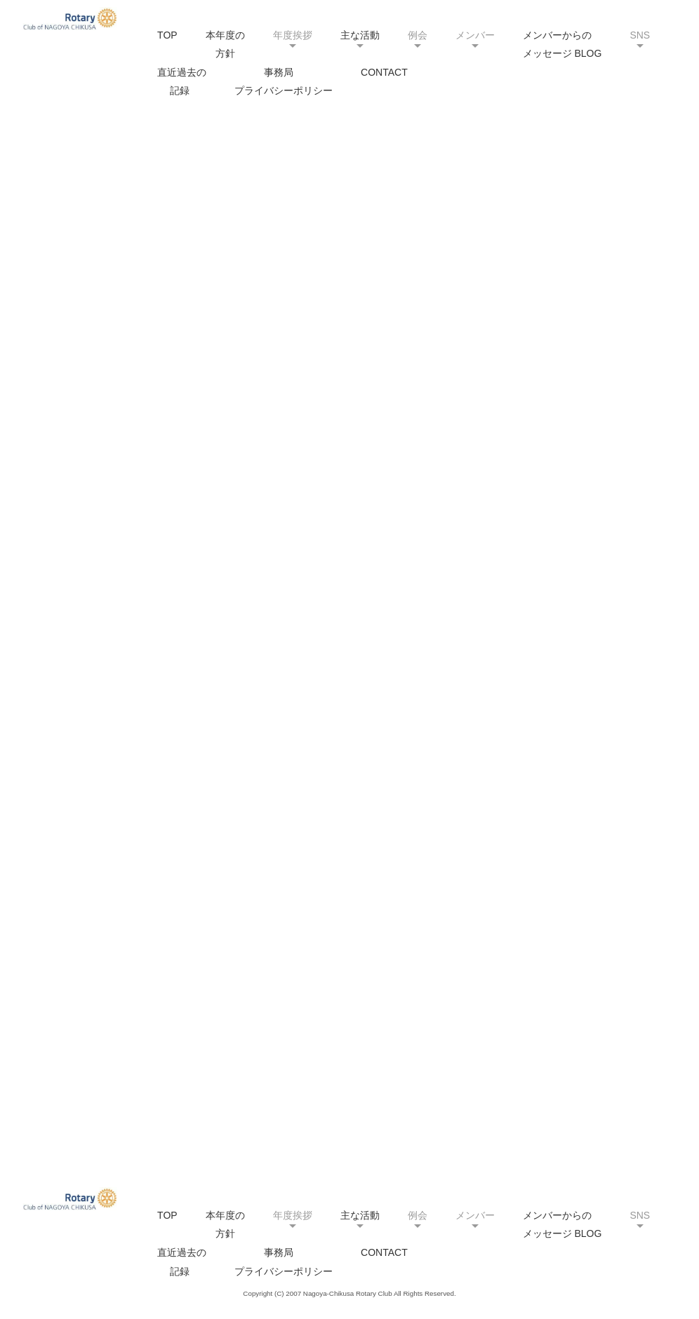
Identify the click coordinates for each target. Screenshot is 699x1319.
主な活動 (360, 35)
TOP (167, 35)
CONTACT (384, 72)
